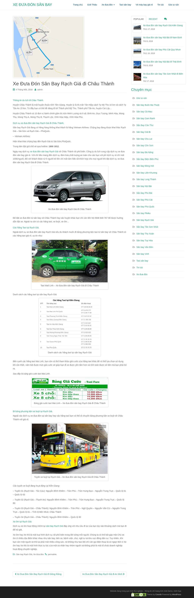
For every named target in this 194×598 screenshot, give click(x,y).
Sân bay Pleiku (143, 213)
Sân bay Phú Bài (144, 193)
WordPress (176, 594)
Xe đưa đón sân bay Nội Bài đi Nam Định (162, 37)
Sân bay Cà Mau (144, 111)
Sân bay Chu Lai (144, 139)
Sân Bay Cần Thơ (144, 125)
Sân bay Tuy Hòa (144, 240)
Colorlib (158, 594)
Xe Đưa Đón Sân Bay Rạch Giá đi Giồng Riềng (38, 574)
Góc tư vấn (141, 98)
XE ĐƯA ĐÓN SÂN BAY (32, 5)
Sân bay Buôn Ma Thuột (147, 105)
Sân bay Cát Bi (143, 132)
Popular (139, 19)
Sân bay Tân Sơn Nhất (147, 227)
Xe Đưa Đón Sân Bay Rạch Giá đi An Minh (103, 574)
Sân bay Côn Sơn (144, 145)
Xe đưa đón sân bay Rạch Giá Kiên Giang (163, 25)
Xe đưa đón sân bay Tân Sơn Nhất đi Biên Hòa (163, 76)
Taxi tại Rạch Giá (31, 227)
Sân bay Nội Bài (144, 186)
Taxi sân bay (142, 261)
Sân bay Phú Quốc (145, 206)
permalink (52, 554)
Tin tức (139, 267)
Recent (153, 19)
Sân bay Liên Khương (146, 173)
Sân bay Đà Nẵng (144, 152)
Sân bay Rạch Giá (24, 554)
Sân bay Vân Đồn (144, 247)
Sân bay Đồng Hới (145, 166)
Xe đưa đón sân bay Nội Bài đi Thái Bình (162, 61)
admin (40, 89)
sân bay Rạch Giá (54, 526)
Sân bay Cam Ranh (145, 118)
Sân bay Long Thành (146, 179)
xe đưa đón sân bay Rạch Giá (44, 151)
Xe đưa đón (38, 554)
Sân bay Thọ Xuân (145, 233)
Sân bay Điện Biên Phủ (147, 159)
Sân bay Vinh (142, 254)
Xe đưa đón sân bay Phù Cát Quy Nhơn (162, 49)
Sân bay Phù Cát (144, 200)
